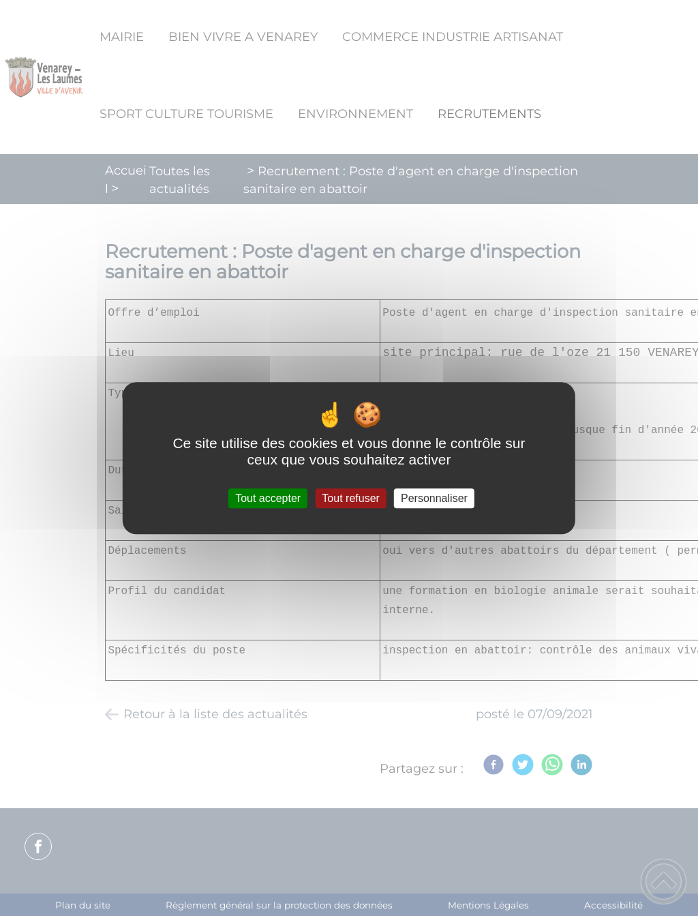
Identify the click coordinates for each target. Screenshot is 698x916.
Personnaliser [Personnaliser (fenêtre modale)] (434, 498)
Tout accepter (268, 498)
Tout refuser (350, 498)
